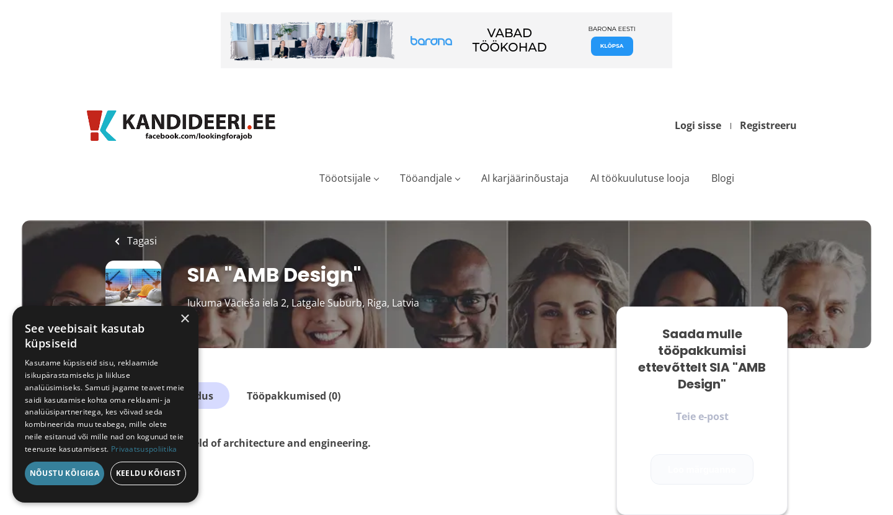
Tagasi (141, 241)
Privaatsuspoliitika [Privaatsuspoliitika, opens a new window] (144, 449)
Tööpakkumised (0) (293, 396)
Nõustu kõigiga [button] (65, 473)
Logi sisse (698, 125)
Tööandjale (426, 178)
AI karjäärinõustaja (525, 178)
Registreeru (768, 125)
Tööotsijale (345, 178)
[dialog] (105, 404)
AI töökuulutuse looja (640, 178)
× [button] (184, 319)
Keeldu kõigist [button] (148, 473)
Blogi (722, 178)
